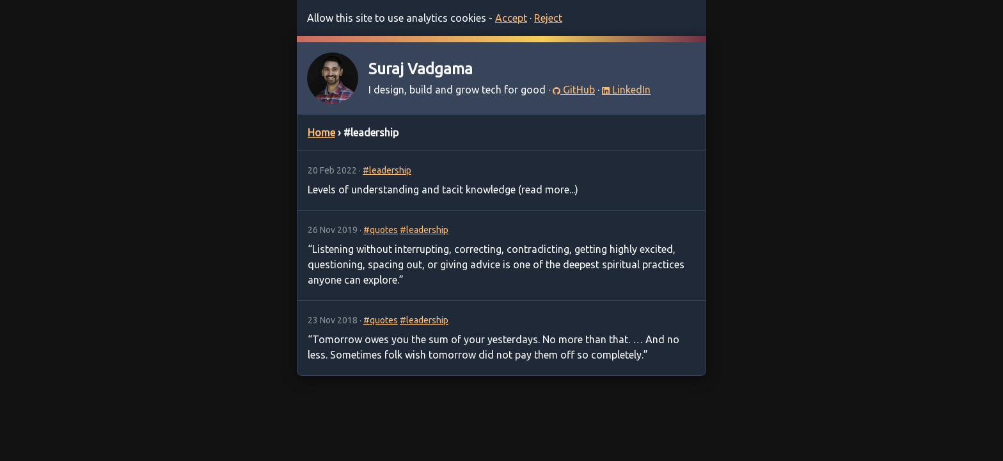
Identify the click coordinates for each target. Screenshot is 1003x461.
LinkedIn (626, 89)
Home (321, 132)
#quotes (380, 230)
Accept (511, 18)
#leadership (387, 170)
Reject (548, 18)
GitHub (574, 89)
